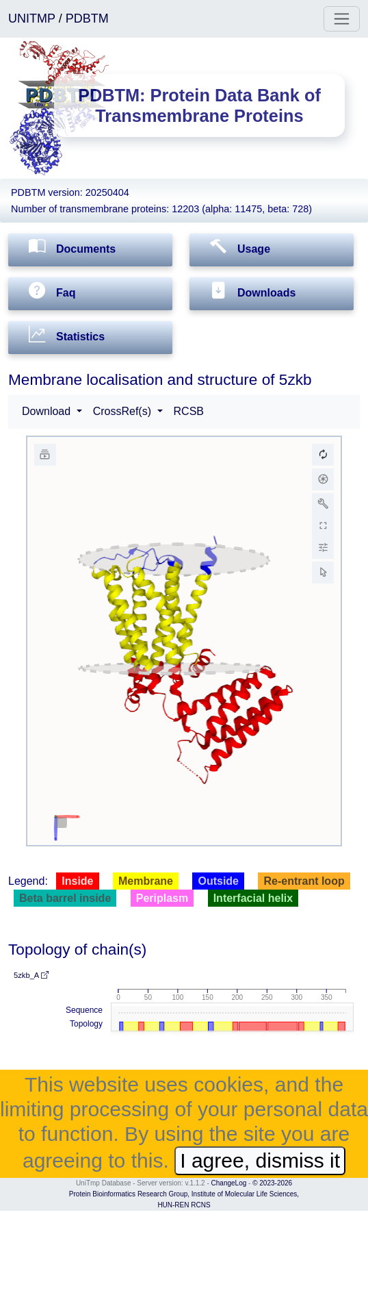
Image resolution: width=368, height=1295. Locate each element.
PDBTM (87, 18)
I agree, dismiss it (260, 1160)
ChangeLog (229, 1183)
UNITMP (33, 18)
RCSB (189, 411)
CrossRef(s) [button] (124, 411)
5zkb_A (31, 975)
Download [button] (48, 411)
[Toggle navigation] (342, 19)
